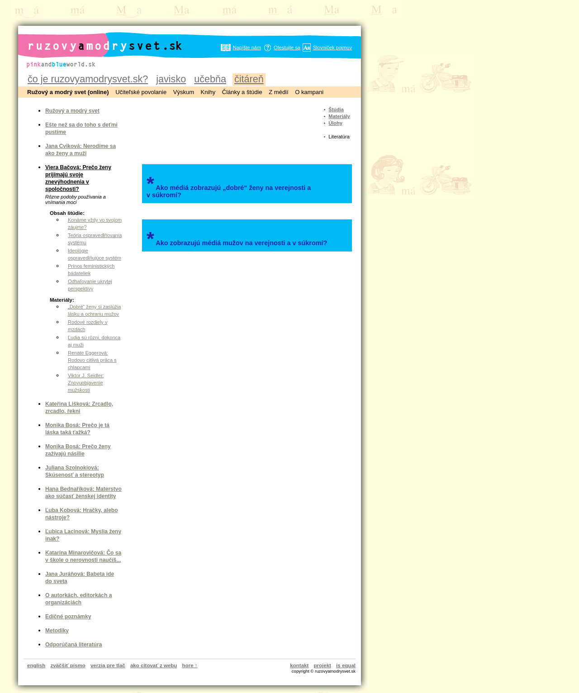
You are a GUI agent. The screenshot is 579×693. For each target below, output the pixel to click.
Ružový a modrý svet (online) (68, 92)
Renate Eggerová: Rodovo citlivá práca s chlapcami (92, 360)
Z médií (278, 92)
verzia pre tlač (107, 665)
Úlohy (335, 123)
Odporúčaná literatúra (73, 644)
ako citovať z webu (153, 665)
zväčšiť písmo (68, 665)
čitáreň (249, 79)
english (36, 665)
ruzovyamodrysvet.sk (94, 38)
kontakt (299, 665)
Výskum (183, 92)
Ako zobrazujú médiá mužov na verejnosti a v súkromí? (237, 238)
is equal (346, 665)
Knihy (208, 92)
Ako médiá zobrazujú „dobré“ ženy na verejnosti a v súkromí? (229, 185)
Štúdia (336, 109)
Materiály (339, 116)
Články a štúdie (242, 92)
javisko (171, 79)
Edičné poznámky (68, 616)
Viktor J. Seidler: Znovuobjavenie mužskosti (86, 383)
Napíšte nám (247, 47)
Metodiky (57, 630)
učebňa (210, 79)
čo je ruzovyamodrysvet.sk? (88, 79)
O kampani (309, 92)
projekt (322, 665)
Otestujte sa (287, 47)
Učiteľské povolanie (140, 92)
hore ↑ (190, 665)
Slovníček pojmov (332, 47)
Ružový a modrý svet (72, 111)
